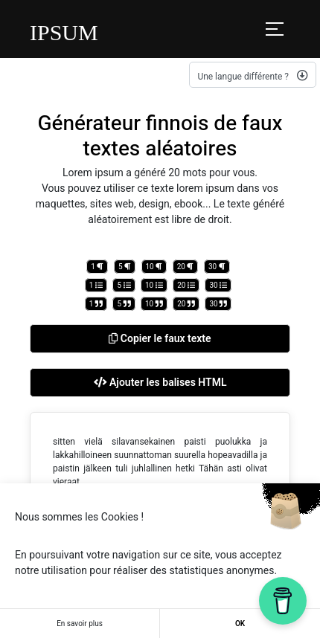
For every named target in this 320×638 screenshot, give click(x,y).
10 (154, 266)
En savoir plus (80, 623)
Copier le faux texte (160, 338)
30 (216, 266)
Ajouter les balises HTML (160, 382)
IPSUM (64, 32)
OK (240, 623)
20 (185, 266)
